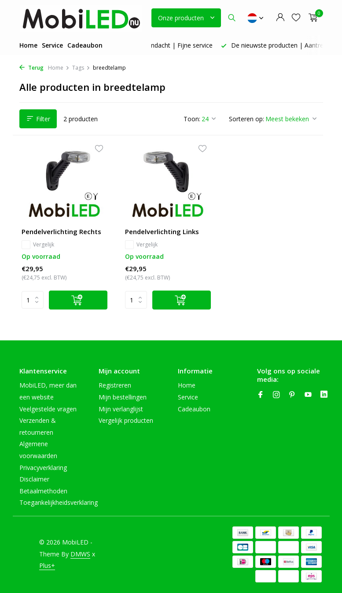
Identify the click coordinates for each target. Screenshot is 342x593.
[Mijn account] (280, 18)
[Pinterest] (292, 395)
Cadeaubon (85, 45)
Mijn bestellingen (123, 397)
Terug (31, 67)
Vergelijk (38, 245)
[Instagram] (276, 395)
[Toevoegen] (78, 300)
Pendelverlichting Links (162, 232)
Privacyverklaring (43, 467)
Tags (81, 67)
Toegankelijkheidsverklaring (58, 502)
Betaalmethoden (43, 491)
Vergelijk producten (126, 420)
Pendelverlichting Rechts (61, 232)
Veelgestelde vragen (48, 409)
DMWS (80, 554)
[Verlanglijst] (296, 17)
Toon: (192, 119)
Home (28, 45)
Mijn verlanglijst (121, 409)
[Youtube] (308, 395)
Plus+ (47, 565)
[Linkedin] (323, 395)
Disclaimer (34, 479)
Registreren (115, 385)
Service (52, 45)
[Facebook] (260, 395)
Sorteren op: (246, 119)
